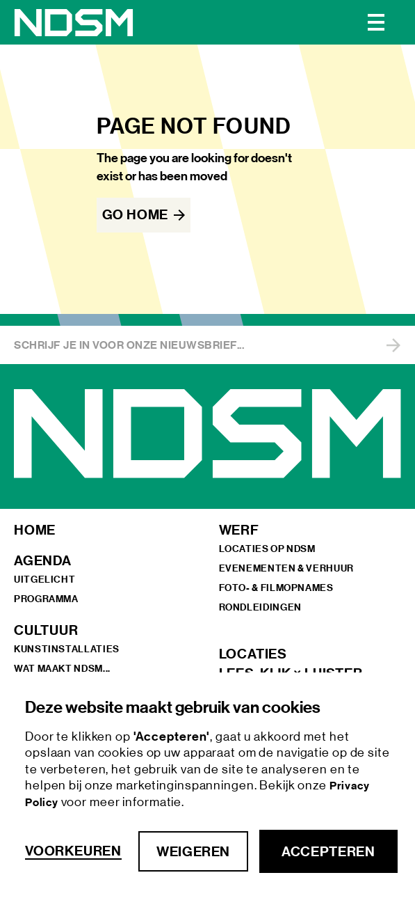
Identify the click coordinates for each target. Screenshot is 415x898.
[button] (376, 22)
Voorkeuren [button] (73, 851)
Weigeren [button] (193, 851)
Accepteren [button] (328, 851)
